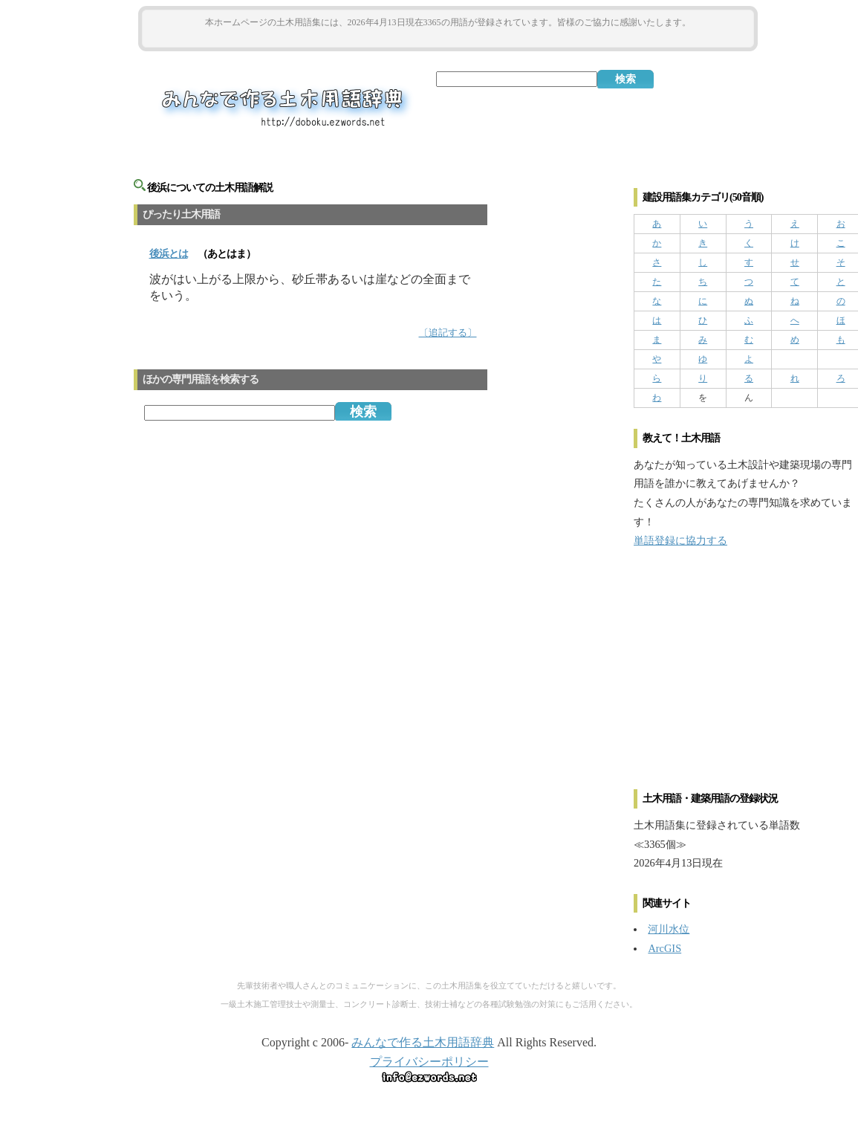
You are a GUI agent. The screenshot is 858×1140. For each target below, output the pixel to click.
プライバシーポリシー (429, 1061)
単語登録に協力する (680, 540)
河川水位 (668, 929)
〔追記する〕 (448, 333)
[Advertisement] (448, 38)
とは (168, 253)
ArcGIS (664, 948)
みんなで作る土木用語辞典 (422, 1042)
